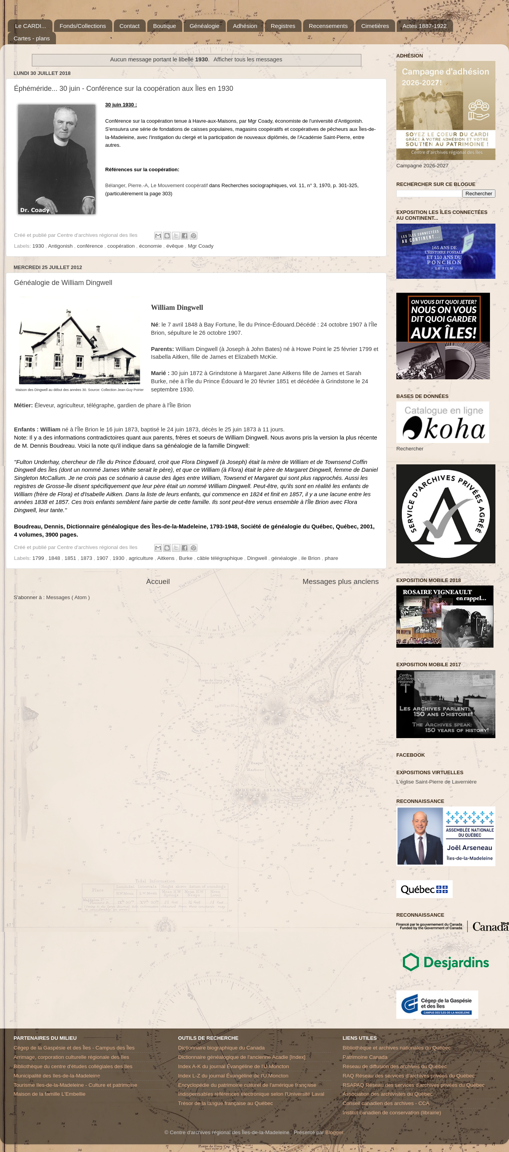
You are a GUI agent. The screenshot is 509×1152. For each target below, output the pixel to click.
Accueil (158, 581)
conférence (91, 246)
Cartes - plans (32, 38)
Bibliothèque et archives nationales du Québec (397, 1048)
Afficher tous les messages (247, 59)
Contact (130, 26)
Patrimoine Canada (365, 1057)
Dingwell (257, 558)
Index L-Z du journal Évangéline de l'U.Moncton (233, 1076)
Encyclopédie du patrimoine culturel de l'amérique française (247, 1085)
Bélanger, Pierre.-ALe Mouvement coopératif (156, 185)
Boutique (164, 26)
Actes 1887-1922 (424, 26)
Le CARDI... (30, 26)
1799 (38, 558)
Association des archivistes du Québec (388, 1094)
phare (331, 558)
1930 (38, 246)
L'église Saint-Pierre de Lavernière (436, 782)
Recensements (328, 26)
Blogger (334, 1132)
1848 (55, 558)
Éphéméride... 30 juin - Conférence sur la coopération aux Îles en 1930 (123, 88)
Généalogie (205, 26)
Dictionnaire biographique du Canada (221, 1048)
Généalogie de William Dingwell (63, 283)
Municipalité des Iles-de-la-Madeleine (57, 1076)
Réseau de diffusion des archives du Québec (395, 1066)
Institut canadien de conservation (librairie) (392, 1113)
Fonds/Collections (83, 26)
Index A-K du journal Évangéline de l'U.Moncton (233, 1066)
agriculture (142, 558)
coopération (121, 246)
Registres (283, 26)
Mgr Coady (200, 246)
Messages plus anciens (341, 581)
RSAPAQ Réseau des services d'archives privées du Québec (414, 1085)
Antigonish (61, 246)
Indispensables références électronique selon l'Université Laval (251, 1094)
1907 (103, 558)
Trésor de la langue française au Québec (225, 1103)
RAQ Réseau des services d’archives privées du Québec (409, 1076)
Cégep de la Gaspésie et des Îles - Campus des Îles (74, 1048)
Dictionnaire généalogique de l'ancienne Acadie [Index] (241, 1057)
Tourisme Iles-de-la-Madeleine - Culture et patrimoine (75, 1085)
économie (151, 246)
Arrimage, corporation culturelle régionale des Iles (71, 1057)
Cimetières (375, 26)
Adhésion (245, 26)
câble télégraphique (220, 558)
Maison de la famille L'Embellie (49, 1094)
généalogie (284, 558)
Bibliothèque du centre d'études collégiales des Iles (73, 1066)
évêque (175, 246)
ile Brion (312, 558)
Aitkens (166, 558)
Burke (186, 558)
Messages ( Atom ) (68, 597)
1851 (71, 558)
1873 (87, 558)
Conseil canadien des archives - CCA (386, 1103)
